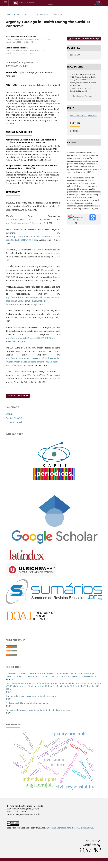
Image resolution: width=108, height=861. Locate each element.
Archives (18, 14)
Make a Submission (17, 396)
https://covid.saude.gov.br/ (18, 223)
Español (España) (14, 418)
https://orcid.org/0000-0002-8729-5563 (19, 53)
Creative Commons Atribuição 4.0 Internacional (70, 827)
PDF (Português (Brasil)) (85, 38)
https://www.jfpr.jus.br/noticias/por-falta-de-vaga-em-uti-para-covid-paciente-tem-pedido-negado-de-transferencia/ (32, 301)
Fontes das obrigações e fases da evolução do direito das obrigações (38, 710)
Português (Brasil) (14, 422)
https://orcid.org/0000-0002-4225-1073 (19, 42)
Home (9, 14)
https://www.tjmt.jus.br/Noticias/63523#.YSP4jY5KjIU (30, 338)
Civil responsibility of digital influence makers (27, 703)
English (9, 414)
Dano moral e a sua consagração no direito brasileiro (31, 696)
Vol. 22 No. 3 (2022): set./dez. (38, 14)
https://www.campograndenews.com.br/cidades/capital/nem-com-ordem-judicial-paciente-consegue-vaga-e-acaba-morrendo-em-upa (32, 362)
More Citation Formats (82, 96)
